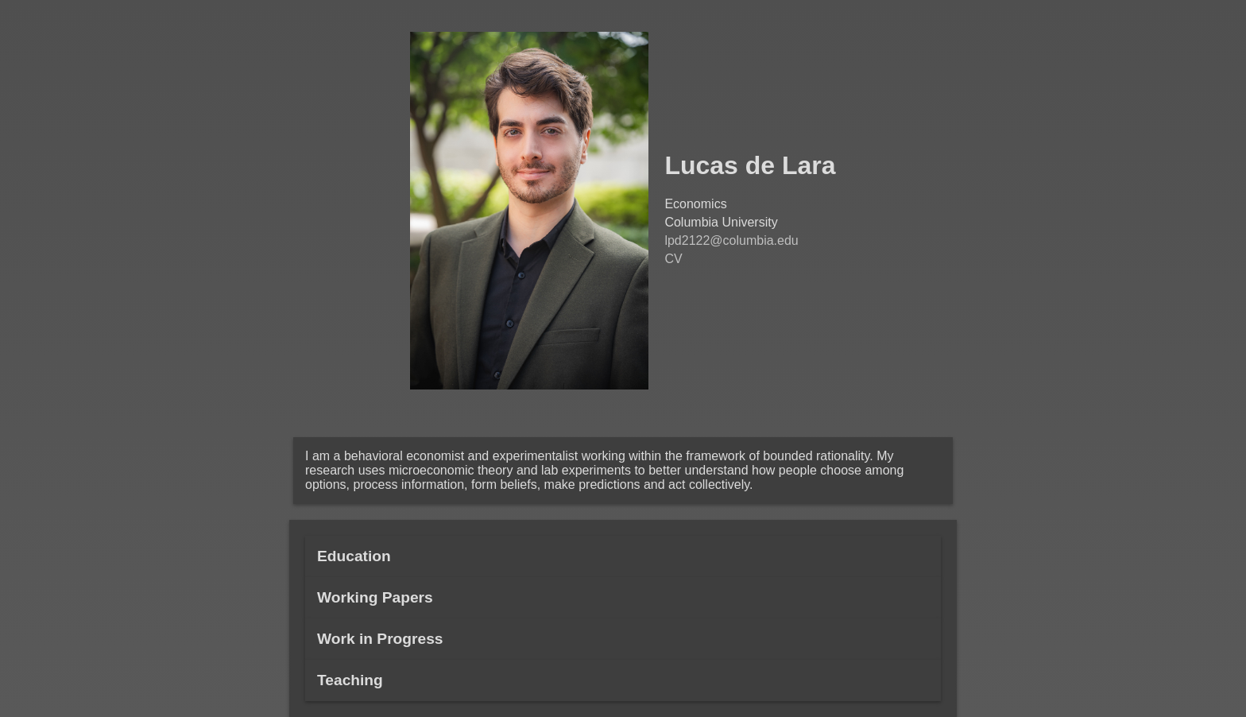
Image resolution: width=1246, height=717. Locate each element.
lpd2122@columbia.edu (731, 240)
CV (673, 258)
